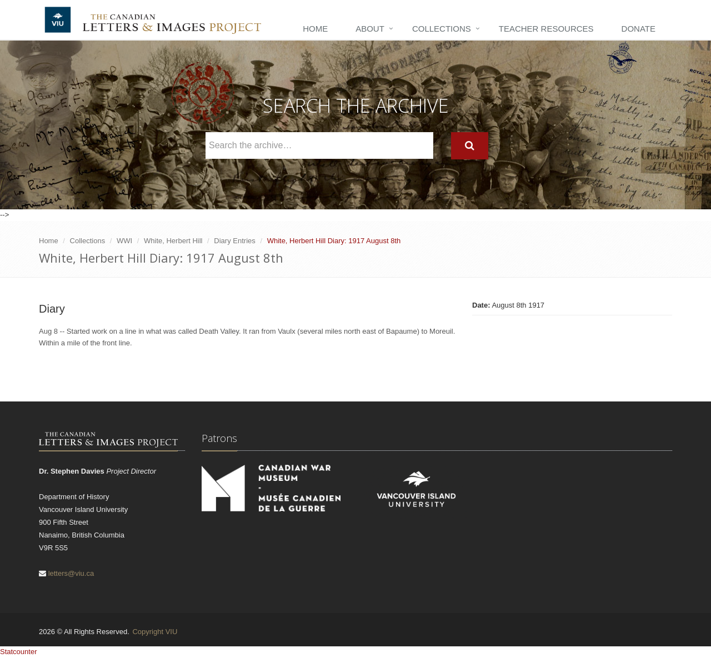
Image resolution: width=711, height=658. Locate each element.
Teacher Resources (546, 28)
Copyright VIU (154, 631)
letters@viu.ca (71, 573)
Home (315, 28)
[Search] (469, 145)
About (370, 28)
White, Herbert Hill (173, 241)
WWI (124, 241)
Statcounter (18, 651)
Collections (441, 28)
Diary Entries (234, 241)
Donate (638, 28)
